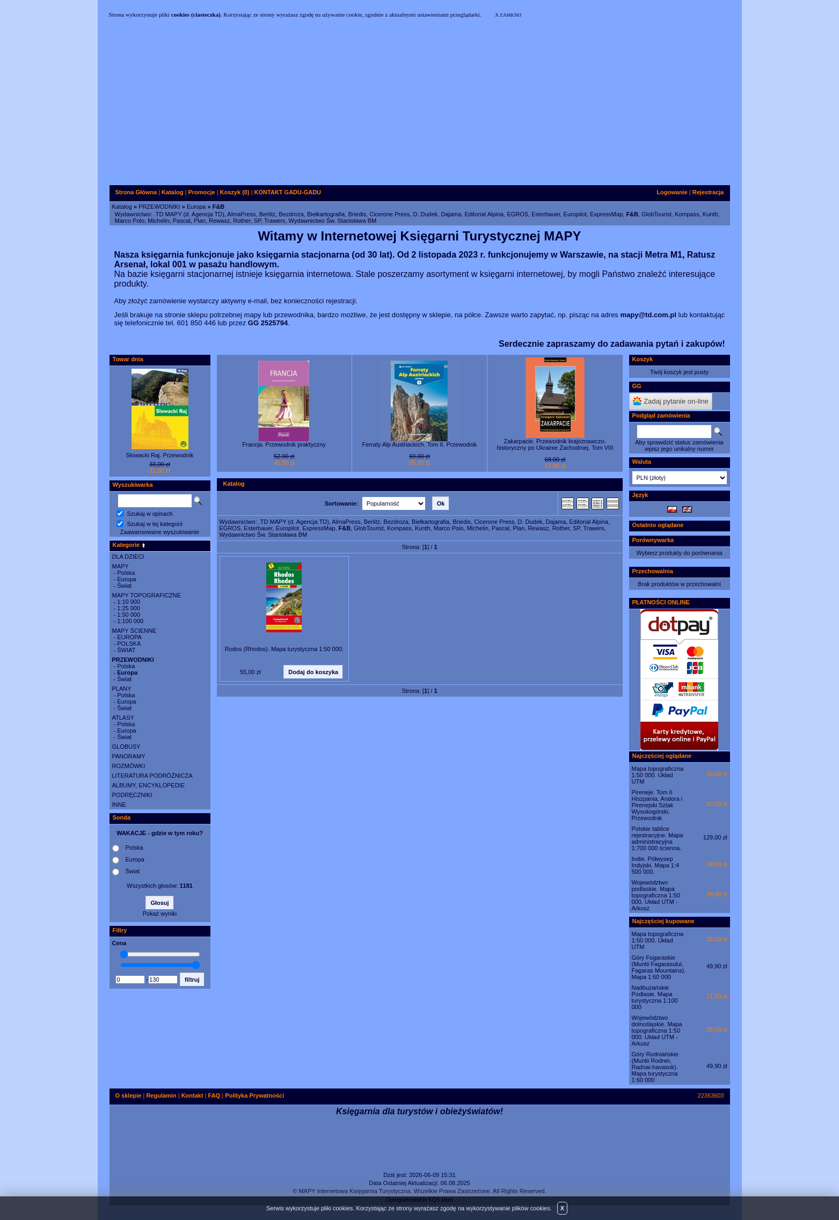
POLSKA (129, 643)
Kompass (687, 214)
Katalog (122, 206)
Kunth (710, 214)
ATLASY (123, 717)
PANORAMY (128, 756)
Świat (124, 585)
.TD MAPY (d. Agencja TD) (189, 214)
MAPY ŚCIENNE (134, 630)
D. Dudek (425, 214)
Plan (200, 220)
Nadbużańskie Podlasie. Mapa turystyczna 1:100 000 (655, 997)
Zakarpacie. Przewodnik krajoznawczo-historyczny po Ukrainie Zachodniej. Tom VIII (555, 444)
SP (257, 220)
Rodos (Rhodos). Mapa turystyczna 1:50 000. (284, 649)
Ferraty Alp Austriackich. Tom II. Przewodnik (419, 444)
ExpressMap (606, 214)
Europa (196, 206)
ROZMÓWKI (128, 766)
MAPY (120, 566)
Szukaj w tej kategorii (155, 524)
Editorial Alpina (484, 214)
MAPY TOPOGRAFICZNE (146, 595)
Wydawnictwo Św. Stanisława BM (333, 220)
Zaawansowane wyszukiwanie (159, 532)
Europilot (575, 214)
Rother (241, 220)
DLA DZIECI (128, 556)
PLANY (122, 688)
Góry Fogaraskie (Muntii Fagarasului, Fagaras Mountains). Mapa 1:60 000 (659, 967)
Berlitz (267, 214)
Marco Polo (130, 220)
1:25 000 (128, 608)
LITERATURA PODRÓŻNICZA (152, 775)
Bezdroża (291, 214)
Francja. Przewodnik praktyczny (284, 444)
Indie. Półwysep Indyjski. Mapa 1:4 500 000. (656, 865)
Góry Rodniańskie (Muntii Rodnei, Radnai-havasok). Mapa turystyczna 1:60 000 (655, 1067)
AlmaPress (241, 214)
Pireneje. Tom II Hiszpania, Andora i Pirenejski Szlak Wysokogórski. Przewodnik (657, 805)
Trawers (274, 220)
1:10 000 (128, 601)
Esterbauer (545, 214)
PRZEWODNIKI (159, 206)
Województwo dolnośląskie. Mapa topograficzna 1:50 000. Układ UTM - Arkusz (657, 1030)
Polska (126, 572)
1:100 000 (130, 621)
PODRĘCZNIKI (132, 795)
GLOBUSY (126, 746)
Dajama (451, 214)
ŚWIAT (126, 650)
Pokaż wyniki (160, 913)
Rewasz (219, 220)
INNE (119, 804)
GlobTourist (656, 214)
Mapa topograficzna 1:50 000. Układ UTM (658, 775)
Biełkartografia (326, 214)
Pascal (182, 220)
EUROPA (129, 637)
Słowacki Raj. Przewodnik (160, 455)
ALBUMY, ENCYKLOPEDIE (148, 785)
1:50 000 (128, 614)
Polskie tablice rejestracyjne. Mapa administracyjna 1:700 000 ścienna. (657, 838)
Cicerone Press (389, 214)
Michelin (158, 220)
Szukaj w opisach (150, 513)
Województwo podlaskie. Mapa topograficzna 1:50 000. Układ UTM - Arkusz (656, 895)
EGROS (517, 214)
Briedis (357, 214)
